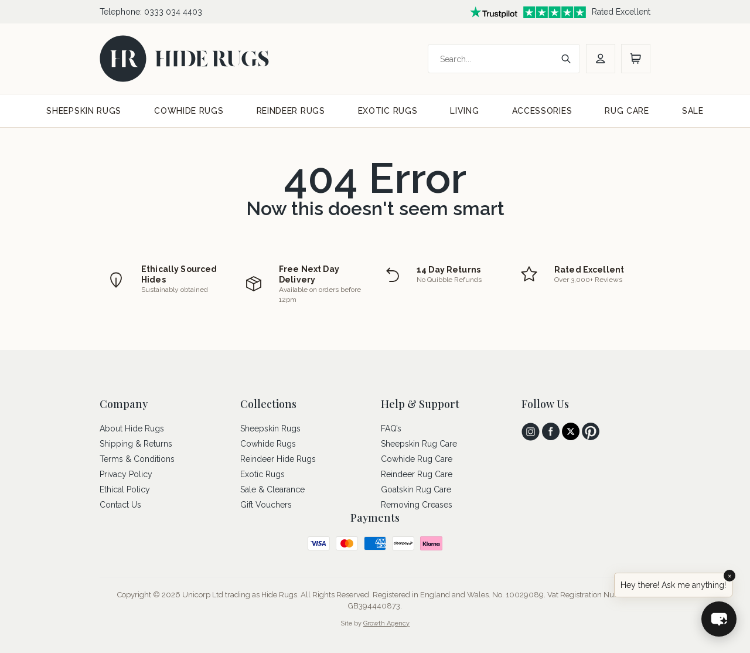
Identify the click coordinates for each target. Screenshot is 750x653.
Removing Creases (416, 504)
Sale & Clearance (272, 489)
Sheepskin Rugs (270, 428)
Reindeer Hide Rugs (278, 459)
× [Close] (729, 575)
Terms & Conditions (137, 459)
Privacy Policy (126, 474)
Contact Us (120, 504)
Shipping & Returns (136, 443)
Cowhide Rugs (268, 443)
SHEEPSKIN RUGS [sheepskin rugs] (83, 110)
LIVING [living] (464, 110)
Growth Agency (386, 623)
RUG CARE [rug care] (627, 110)
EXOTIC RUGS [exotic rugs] (388, 110)
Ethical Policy (125, 489)
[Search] (492, 59)
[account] (600, 58)
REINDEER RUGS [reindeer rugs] (291, 110)
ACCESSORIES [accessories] (542, 110)
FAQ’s (391, 428)
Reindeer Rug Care (416, 474)
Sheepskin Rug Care (419, 443)
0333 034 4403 (173, 11)
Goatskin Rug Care (416, 489)
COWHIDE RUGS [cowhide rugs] (188, 110)
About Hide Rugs (132, 428)
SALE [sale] (693, 110)
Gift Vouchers (266, 504)
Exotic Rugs (262, 474)
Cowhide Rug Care (416, 459)
